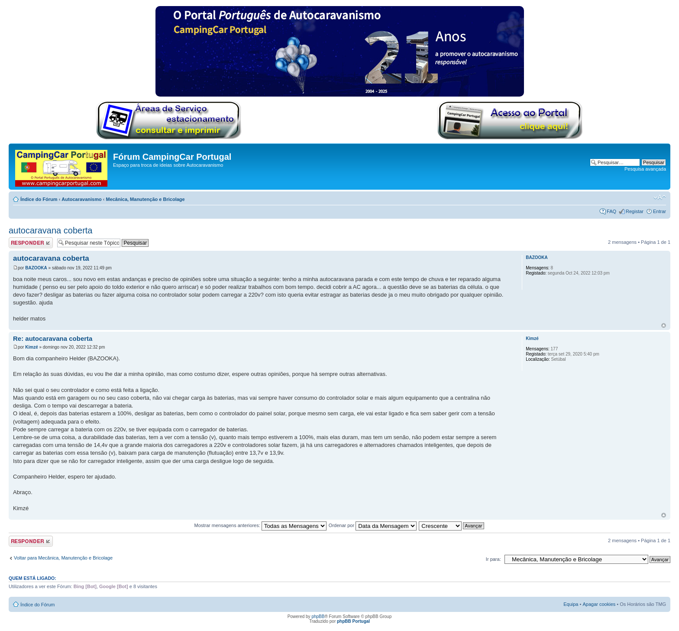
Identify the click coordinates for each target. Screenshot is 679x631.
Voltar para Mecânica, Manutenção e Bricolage (63, 557)
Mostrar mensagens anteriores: (260, 525)
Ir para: (493, 559)
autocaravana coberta (50, 230)
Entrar (659, 211)
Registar (634, 211)
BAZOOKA (36, 267)
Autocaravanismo (81, 199)
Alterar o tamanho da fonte (659, 197)
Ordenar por (373, 525)
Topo (663, 325)
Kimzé (31, 347)
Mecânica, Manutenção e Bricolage (145, 199)
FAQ (611, 211)
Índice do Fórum (39, 199)
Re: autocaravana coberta (52, 338)
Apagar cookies (598, 604)
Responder (31, 242)
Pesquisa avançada (645, 169)
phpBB (317, 616)
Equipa (570, 604)
